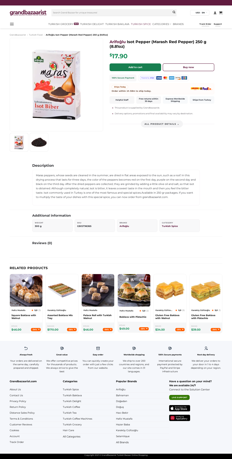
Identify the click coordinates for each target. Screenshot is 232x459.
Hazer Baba (123, 424)
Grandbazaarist (18, 34)
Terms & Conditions (21, 418)
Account (15, 436)
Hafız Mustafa (124, 418)
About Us (15, 389)
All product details (162, 124)
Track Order (17, 442)
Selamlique (123, 436)
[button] (12, 24)
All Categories (71, 436)
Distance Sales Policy (22, 412)
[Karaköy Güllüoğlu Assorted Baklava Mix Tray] (62, 317)
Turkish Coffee (71, 407)
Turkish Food (36, 34)
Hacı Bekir (122, 412)
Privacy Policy (18, 401)
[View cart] (220, 12)
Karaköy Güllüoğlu (127, 430)
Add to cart (135, 67)
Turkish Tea (70, 412)
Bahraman (122, 395)
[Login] (215, 12)
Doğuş (120, 407)
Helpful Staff (122, 100)
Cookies (14, 430)
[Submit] (174, 12)
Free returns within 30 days (148, 100)
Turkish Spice (141, 24)
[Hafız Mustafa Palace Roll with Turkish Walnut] (98, 317)
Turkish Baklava (117, 24)
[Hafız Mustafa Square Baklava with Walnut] (26, 317)
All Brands (122, 442)
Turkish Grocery (60, 24)
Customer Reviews (21, 424)
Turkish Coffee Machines (77, 418)
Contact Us (16, 395)
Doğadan (121, 401)
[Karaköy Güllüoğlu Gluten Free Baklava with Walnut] (170, 317)
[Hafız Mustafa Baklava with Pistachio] (134, 316)
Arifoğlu (118, 41)
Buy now (188, 67)
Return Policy (18, 407)
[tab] (19, 142)
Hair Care (68, 430)
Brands (178, 24)
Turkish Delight (92, 24)
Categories (161, 24)
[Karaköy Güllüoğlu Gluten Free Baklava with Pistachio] (206, 317)
